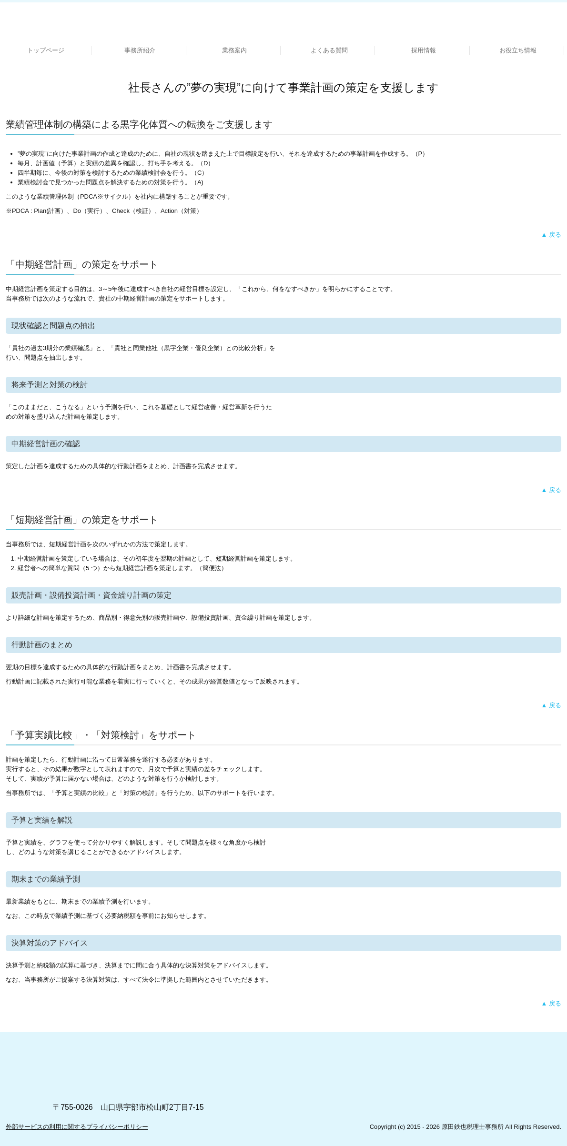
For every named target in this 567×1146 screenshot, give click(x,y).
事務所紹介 (139, 50)
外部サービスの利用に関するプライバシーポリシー (77, 1126)
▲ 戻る (551, 234)
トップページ (45, 50)
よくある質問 (329, 50)
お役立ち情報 (518, 50)
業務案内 (234, 50)
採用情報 (423, 50)
